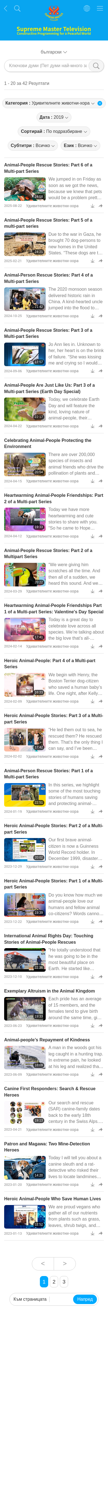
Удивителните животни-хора (52, 205)
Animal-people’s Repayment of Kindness (47, 1039)
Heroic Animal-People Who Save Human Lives (52, 1198)
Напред (85, 1299)
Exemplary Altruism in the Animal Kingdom (49, 991)
